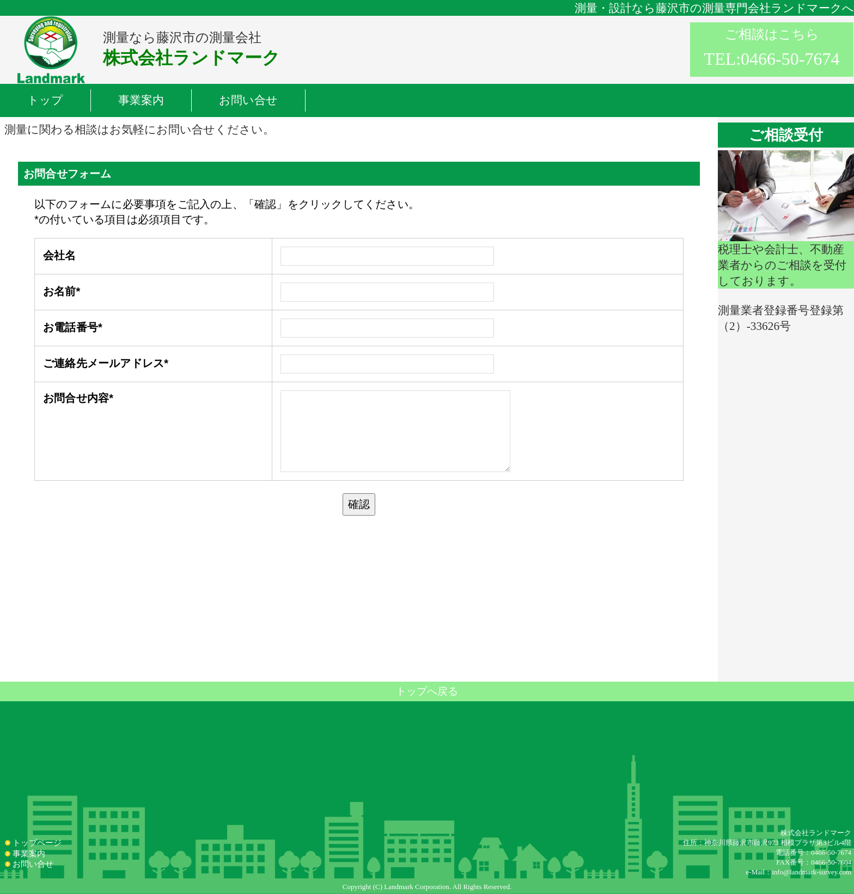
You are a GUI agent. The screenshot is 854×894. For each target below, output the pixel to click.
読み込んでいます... (358, 409)
